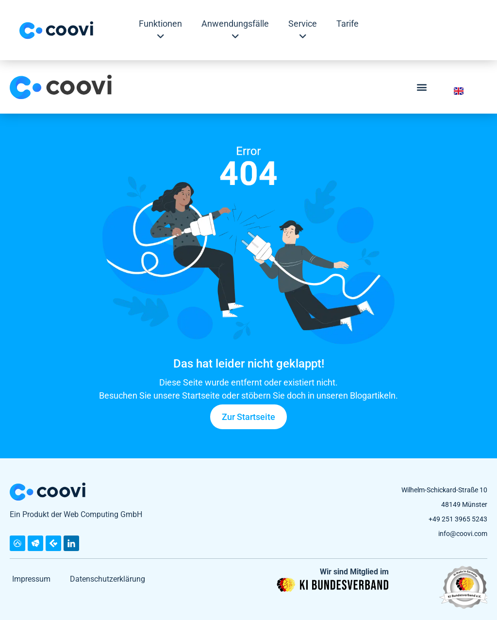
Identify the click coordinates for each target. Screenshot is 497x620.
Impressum (31, 579)
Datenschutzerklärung (107, 579)
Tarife (347, 23)
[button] (422, 87)
